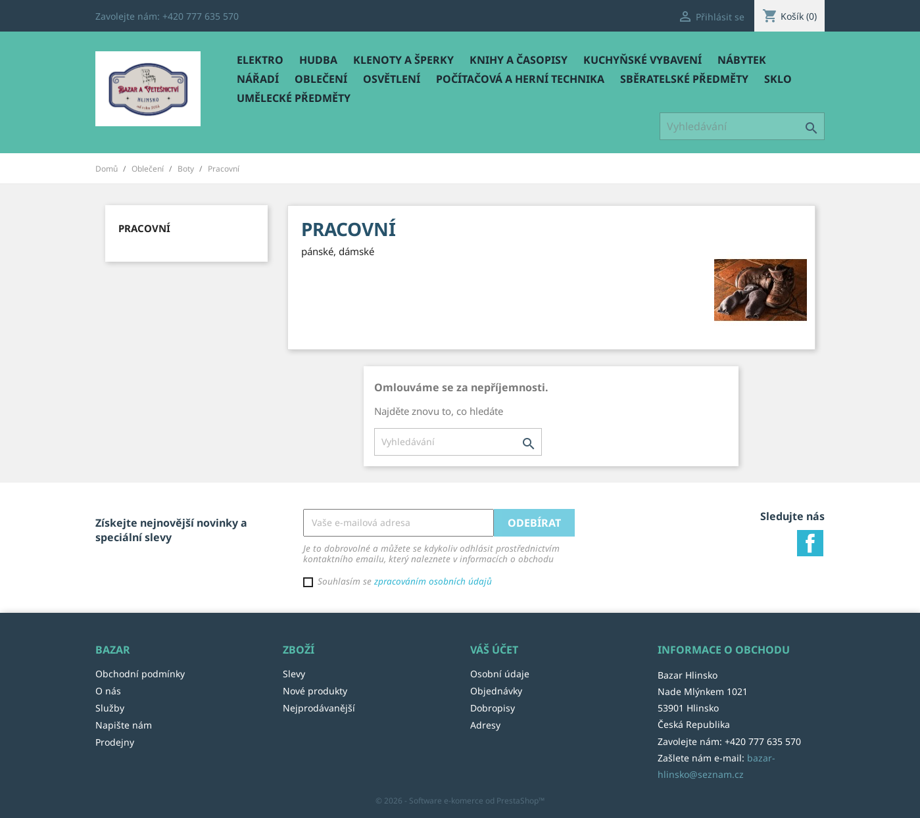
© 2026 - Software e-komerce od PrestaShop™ (460, 800)
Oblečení (321, 79)
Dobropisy (492, 708)
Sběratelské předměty (684, 79)
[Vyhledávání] (742, 126)
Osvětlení (391, 79)
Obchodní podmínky (140, 673)
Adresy (485, 725)
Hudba (318, 60)
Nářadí (258, 79)
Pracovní (144, 228)
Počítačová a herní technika (520, 79)
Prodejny (114, 742)
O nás (108, 691)
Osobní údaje (499, 673)
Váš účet (494, 649)
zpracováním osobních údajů (433, 581)
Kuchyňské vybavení (642, 60)
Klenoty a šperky (403, 60)
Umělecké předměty (294, 98)
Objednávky (496, 691)
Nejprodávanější (319, 708)
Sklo (778, 79)
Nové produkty (315, 691)
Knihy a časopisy (519, 60)
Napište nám (123, 725)
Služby (109, 708)
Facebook (810, 543)
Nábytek (741, 60)
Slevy (294, 673)
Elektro (260, 60)
